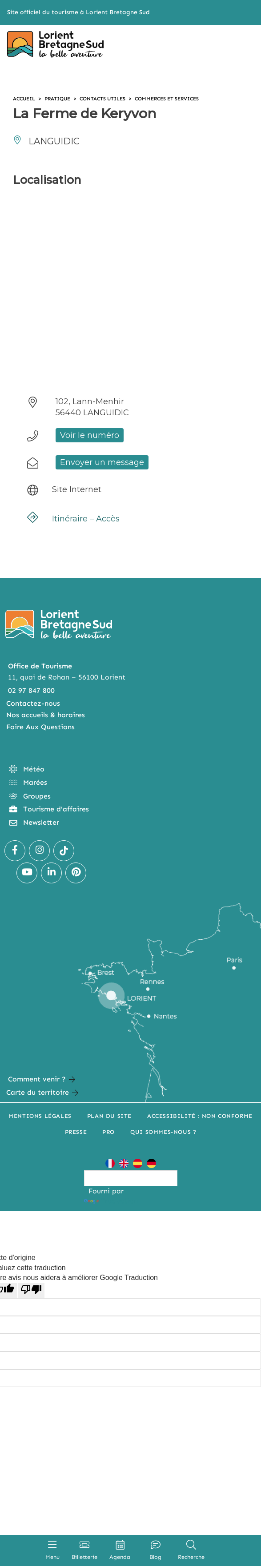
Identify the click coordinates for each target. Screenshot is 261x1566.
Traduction (111, 1200)
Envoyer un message (102, 462)
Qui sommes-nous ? (163, 1132)
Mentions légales (40, 1116)
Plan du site (109, 1116)
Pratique (60, 98)
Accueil (25, 98)
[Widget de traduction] (130, 1178)
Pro (108, 1132)
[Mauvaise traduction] (31, 1290)
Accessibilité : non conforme (200, 1116)
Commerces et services (175, 98)
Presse (76, 1132)
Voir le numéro (89, 435)
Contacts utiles (107, 98)
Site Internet (76, 489)
